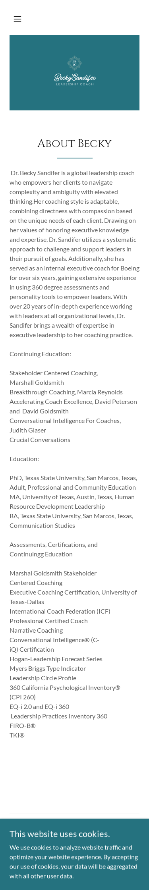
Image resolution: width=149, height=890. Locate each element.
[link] (75, 73)
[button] (17, 19)
